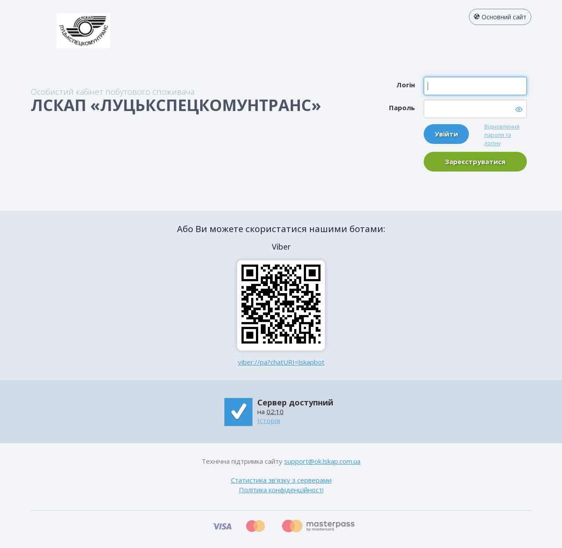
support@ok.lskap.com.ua (322, 461)
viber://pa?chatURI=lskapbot (281, 362)
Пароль (402, 107)
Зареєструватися (475, 161)
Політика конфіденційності (281, 489)
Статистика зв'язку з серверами (281, 480)
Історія (268, 420)
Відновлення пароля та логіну (501, 134)
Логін (405, 84)
